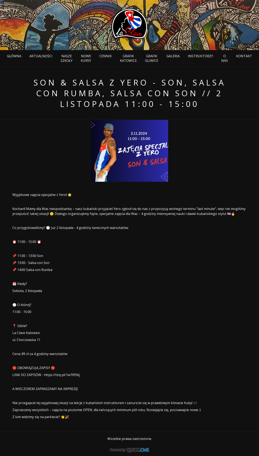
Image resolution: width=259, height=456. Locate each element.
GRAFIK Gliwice (151, 58)
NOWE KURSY (86, 58)
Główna (14, 56)
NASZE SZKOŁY (67, 58)
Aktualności (40, 56)
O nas (224, 58)
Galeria (173, 56)
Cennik (105, 56)
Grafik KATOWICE (128, 58)
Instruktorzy (200, 56)
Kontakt (244, 56)
